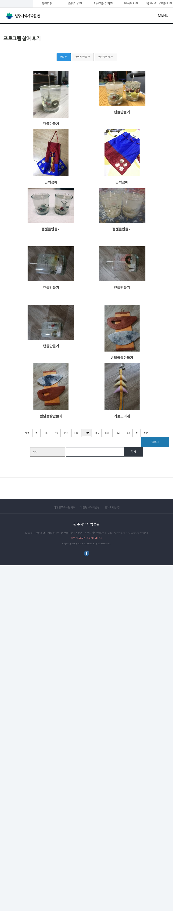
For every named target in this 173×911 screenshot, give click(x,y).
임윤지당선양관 (103, 3)
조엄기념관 (75, 3)
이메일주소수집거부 (64, 507)
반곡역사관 (131, 3)
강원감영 (47, 3)
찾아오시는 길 (112, 507)
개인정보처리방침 (90, 507)
